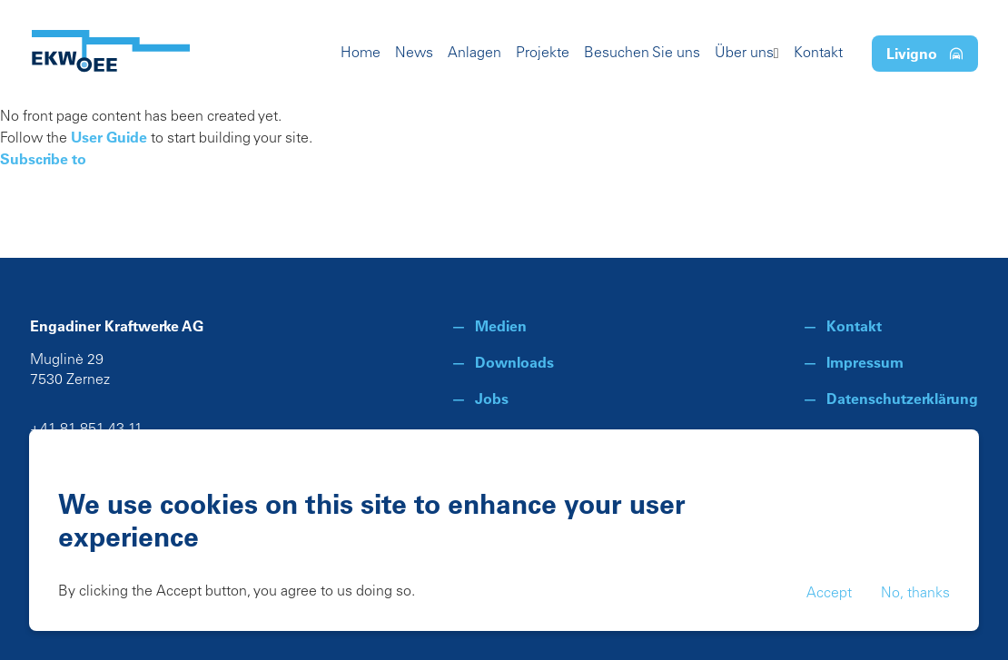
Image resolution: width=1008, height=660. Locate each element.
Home (360, 53)
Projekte (542, 53)
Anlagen (474, 53)
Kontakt (818, 53)
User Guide (109, 137)
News (414, 53)
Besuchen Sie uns (642, 53)
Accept (829, 593)
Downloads (514, 362)
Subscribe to (43, 159)
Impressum (865, 362)
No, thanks (915, 593)
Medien (501, 326)
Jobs (492, 398)
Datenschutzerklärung (902, 398)
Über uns (744, 53)
